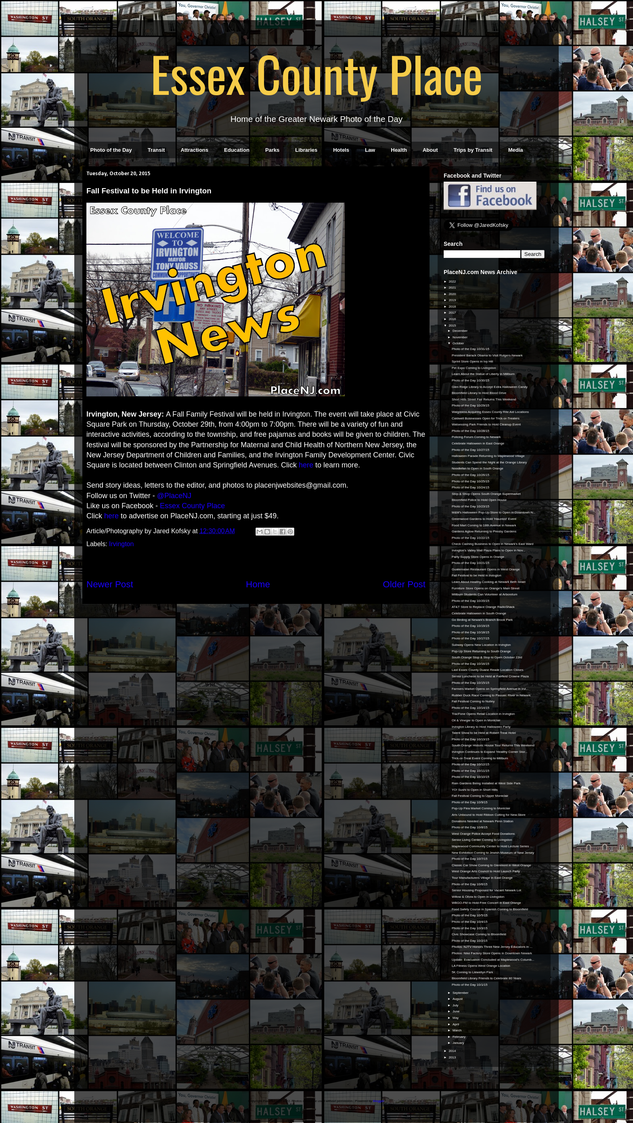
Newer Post (109, 584)
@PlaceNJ (174, 496)
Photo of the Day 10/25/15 (470, 481)
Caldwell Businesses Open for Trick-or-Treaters (486, 418)
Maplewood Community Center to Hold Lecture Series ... (492, 846)
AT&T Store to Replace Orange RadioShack (483, 607)
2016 (453, 319)
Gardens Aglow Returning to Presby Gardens (484, 531)
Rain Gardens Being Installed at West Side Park (486, 783)
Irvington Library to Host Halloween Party (481, 727)
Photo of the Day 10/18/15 (470, 632)
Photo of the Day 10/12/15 (470, 764)
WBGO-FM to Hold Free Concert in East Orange (486, 903)
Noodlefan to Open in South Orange (477, 468)
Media (515, 150)
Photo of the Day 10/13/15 (470, 739)
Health (399, 150)
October (459, 343)
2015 (453, 325)
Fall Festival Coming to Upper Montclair (480, 796)
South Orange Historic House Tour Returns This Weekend (493, 745)
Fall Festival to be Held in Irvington (476, 575)
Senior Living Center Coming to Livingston (482, 840)
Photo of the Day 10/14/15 (470, 708)
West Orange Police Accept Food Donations (483, 834)
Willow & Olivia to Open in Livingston (478, 897)
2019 (453, 300)
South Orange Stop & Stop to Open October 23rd (487, 657)
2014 (453, 1051)
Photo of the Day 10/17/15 (470, 638)
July (456, 1005)
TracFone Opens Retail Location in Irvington (483, 714)
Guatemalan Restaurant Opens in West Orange (486, 569)
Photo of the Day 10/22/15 (470, 538)
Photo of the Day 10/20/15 (470, 601)
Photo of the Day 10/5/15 (470, 915)
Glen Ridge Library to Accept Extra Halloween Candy (490, 387)
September (461, 993)
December (460, 331)
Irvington (121, 544)
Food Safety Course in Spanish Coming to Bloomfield (490, 909)
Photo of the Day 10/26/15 (470, 475)
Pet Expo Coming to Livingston (474, 368)
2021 (453, 287)
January (459, 1043)
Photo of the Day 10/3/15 (470, 928)
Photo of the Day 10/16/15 (470, 664)
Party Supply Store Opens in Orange (478, 557)
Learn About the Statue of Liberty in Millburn (483, 374)
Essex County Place (316, 73)
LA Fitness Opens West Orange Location (481, 966)
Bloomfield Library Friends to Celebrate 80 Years (486, 978)
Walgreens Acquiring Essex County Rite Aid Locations (490, 412)
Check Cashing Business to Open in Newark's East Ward (492, 544)
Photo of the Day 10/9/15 (470, 802)
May (456, 1018)
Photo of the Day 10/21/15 (470, 563)
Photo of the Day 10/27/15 (470, 450)
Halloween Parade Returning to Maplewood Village (488, 456)
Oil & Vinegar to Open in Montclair (476, 720)
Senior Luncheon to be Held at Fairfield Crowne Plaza (490, 676)
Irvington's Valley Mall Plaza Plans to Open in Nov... (489, 550)
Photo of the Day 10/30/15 (470, 380)
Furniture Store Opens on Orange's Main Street (486, 588)
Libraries (306, 150)
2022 (453, 281)
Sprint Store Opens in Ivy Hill (472, 361)
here (306, 465)
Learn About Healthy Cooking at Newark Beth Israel (489, 582)
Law (370, 150)
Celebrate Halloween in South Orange (479, 613)
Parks (272, 150)
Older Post (404, 584)
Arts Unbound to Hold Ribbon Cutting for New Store (489, 815)
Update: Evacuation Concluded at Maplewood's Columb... (493, 960)
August (458, 999)
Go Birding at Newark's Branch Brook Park (482, 620)
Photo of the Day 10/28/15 (470, 431)
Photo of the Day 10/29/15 (470, 405)
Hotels (341, 150)
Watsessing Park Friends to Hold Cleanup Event (486, 424)
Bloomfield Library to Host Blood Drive (479, 393)
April (456, 1024)
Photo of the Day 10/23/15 (470, 506)
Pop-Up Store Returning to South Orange (481, 651)
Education (236, 150)
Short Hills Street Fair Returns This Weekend (484, 399)
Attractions (194, 150)
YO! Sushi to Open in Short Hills (475, 790)
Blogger (378, 1101)
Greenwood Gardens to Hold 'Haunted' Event (484, 519)
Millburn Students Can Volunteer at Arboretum (485, 594)
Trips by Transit (473, 150)
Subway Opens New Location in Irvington (481, 645)
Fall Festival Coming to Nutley (473, 701)
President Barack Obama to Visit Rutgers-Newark (487, 355)
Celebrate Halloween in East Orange (478, 443)
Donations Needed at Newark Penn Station (483, 821)
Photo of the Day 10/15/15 (470, 683)
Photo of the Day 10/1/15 (470, 985)
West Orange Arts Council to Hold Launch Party (486, 871)
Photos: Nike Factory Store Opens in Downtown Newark (492, 953)
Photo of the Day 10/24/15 (470, 487)
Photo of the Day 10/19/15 (470, 626)
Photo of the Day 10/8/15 (470, 827)
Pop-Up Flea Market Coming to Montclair (481, 808)
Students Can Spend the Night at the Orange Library (489, 462)
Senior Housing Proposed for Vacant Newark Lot (486, 890)
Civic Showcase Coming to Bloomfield (479, 934)
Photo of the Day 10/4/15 (470, 922)
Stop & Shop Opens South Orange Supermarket (486, 494)
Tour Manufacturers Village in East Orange (482, 878)
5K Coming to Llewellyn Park (472, 972)
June (457, 1011)
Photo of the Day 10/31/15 (470, 349)
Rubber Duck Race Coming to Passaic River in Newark (491, 695)
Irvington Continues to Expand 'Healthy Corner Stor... (490, 752)
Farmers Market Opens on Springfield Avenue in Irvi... (490, 689)
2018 (453, 306)
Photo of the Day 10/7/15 (470, 859)
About (430, 150)
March (457, 1030)
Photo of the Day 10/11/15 (470, 771)
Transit (156, 150)
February (459, 1037)
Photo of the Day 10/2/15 (470, 941)
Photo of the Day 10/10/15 (470, 777)
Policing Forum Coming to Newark (476, 437)
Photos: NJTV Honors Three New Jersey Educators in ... (492, 947)
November (460, 337)
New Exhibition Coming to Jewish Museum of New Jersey (493, 853)
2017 (453, 312)
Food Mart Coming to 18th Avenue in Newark (484, 525)
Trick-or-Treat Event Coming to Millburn (480, 758)
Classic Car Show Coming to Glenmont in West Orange (491, 865)
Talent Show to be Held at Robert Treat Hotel (484, 733)
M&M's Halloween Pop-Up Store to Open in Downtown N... (494, 512)
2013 (453, 1057)
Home (258, 584)
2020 (453, 294)
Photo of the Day (111, 150)
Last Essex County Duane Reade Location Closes (487, 670)
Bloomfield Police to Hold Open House (479, 500)
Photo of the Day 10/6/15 (470, 884)
